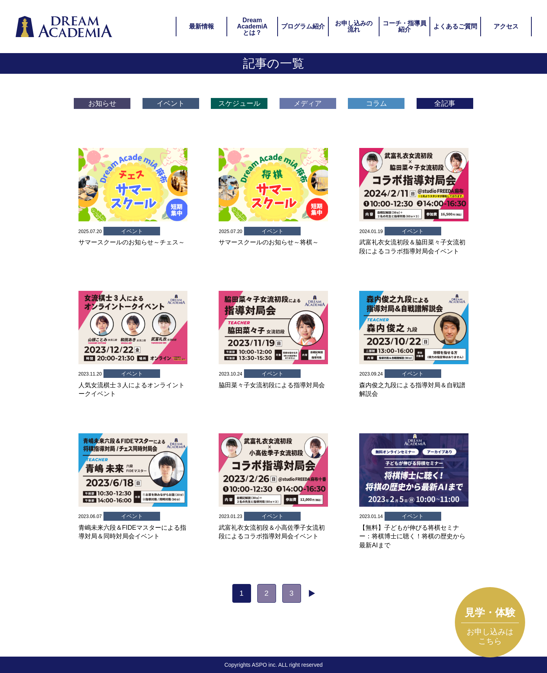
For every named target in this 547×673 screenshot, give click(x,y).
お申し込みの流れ (353, 26)
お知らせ (102, 103)
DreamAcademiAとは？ (252, 26)
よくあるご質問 (455, 26)
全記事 (444, 103)
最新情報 (201, 26)
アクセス (506, 26)
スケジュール (239, 103)
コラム (376, 103)
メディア (308, 103)
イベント (171, 103)
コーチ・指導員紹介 (404, 26)
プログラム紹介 (303, 26)
